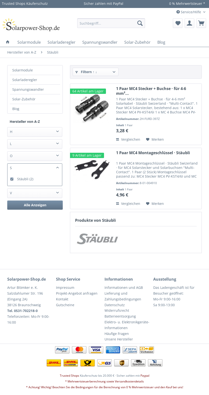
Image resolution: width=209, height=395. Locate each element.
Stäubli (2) (25, 179)
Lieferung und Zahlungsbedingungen (122, 296)
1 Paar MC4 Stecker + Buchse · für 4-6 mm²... (151, 91)
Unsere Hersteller (118, 339)
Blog (15, 108)
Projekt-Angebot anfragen (77, 293)
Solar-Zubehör (23, 99)
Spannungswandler (28, 89)
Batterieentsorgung (120, 316)
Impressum (65, 287)
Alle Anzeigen (35, 205)
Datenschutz (114, 305)
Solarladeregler (24, 79)
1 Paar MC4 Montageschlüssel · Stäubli (153, 152)
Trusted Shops (69, 376)
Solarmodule (22, 70)
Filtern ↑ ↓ (86, 71)
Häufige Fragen (116, 333)
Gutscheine (65, 305)
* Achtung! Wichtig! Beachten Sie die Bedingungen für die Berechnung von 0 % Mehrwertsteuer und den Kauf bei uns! (104, 387)
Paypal (144, 376)
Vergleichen (128, 139)
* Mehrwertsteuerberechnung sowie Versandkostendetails (104, 381)
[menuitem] (111, 23)
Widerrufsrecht (116, 310)
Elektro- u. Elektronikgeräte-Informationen (126, 325)
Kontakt (62, 299)
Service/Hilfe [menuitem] (189, 12)
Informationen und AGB (123, 287)
